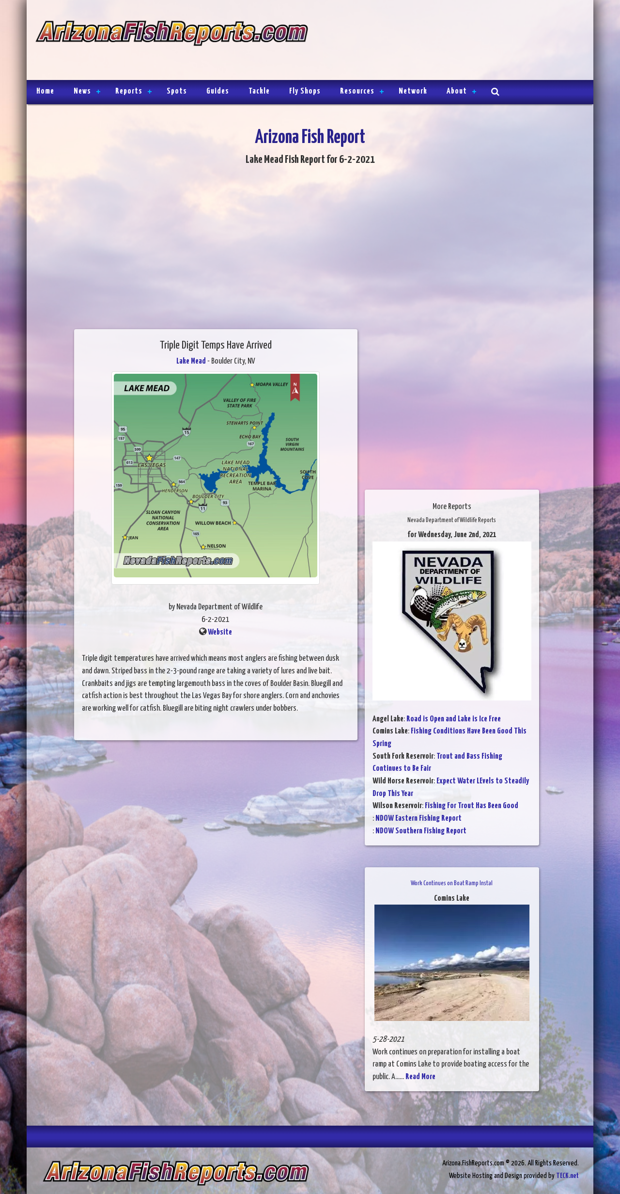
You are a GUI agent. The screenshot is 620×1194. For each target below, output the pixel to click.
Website (220, 632)
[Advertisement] (446, 41)
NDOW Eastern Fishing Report (418, 818)
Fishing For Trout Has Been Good (471, 806)
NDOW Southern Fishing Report (420, 831)
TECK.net (567, 1175)
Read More (420, 1077)
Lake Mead (191, 361)
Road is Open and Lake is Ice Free (453, 719)
